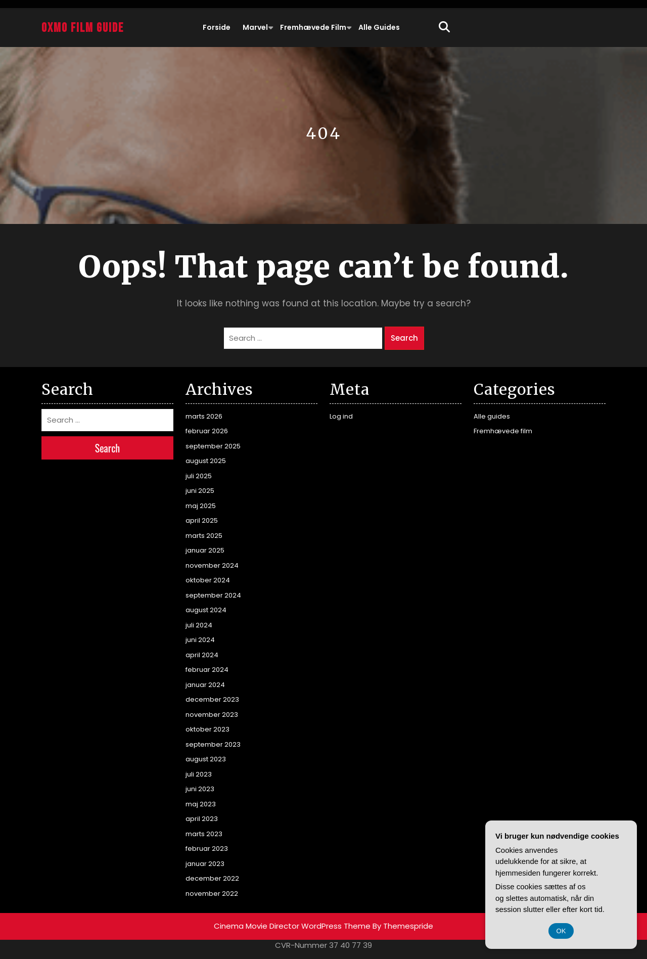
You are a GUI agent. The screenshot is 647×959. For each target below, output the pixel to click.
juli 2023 (199, 774)
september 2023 (213, 744)
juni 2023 (200, 789)
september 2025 (213, 446)
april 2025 (202, 520)
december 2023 (212, 699)
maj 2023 (201, 804)
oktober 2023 (207, 729)
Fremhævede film (313, 27)
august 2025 (206, 461)
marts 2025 (204, 535)
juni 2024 (200, 640)
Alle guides (379, 27)
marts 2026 (204, 416)
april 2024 (202, 655)
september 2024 (213, 595)
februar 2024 (207, 669)
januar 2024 (205, 685)
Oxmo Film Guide (82, 28)
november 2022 (212, 893)
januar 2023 (205, 864)
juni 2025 (200, 490)
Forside (216, 27)
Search (404, 338)
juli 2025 (199, 476)
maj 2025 (201, 506)
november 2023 (212, 714)
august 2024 (206, 610)
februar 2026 (207, 431)
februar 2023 (207, 848)
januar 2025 (205, 550)
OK (561, 931)
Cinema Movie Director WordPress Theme (292, 926)
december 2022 (212, 878)
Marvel (255, 27)
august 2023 (206, 759)
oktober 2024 (208, 580)
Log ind (341, 416)
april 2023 (202, 819)
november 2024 (212, 565)
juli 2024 (199, 625)
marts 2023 (204, 834)
